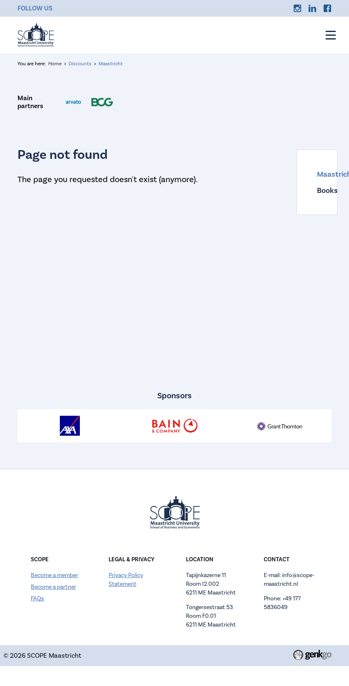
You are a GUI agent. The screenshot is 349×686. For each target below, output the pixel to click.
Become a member (54, 575)
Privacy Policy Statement (126, 579)
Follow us (34, 8)
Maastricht (111, 64)
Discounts (80, 64)
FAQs (37, 598)
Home (55, 64)
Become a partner (53, 586)
